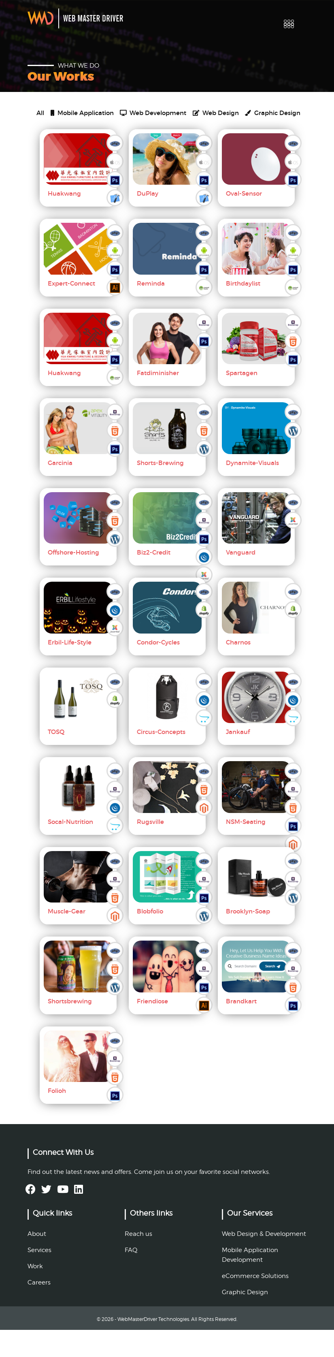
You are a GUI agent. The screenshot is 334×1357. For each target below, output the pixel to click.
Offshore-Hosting (73, 580)
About (37, 1261)
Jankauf (238, 759)
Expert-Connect (71, 310)
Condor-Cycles (158, 669)
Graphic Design (245, 1319)
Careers (39, 1309)
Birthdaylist (243, 310)
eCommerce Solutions (255, 1303)
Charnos (238, 669)
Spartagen (241, 400)
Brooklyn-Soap (248, 939)
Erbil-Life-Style (69, 669)
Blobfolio (150, 939)
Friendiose (152, 1028)
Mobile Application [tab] (98, 117)
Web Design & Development (264, 1261)
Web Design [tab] (61, 137)
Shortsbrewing (70, 1028)
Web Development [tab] (190, 117)
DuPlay (147, 221)
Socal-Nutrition (70, 849)
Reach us (138, 1261)
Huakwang (64, 221)
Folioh (57, 1118)
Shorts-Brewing (160, 490)
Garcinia (60, 490)
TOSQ (56, 759)
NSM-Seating (246, 849)
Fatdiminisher (158, 400)
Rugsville (150, 849)
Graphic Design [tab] (136, 137)
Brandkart (241, 1028)
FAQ (131, 1277)
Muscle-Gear (66, 939)
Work (35, 1293)
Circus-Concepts (161, 759)
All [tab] (41, 117)
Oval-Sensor (244, 221)
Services (39, 1277)
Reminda (151, 310)
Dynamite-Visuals (252, 490)
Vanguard (240, 580)
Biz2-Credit (153, 580)
